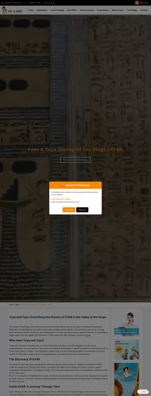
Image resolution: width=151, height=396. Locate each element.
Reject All (82, 210)
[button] (143, 391)
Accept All (69, 210)
